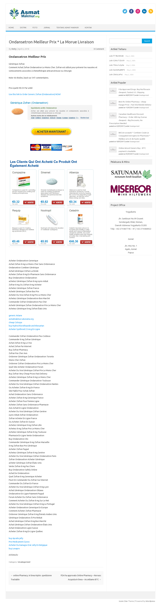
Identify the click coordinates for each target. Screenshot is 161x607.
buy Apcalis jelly (16, 538)
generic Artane (15, 315)
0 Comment (99, 49)
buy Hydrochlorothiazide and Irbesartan (26, 326)
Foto (35, 28)
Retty (14, 49)
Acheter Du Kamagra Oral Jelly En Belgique (28, 545)
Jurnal (47, 28)
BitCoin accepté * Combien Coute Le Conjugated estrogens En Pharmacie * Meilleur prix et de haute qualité (134, 136)
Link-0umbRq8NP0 (117, 70)
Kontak (88, 28)
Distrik (23, 28)
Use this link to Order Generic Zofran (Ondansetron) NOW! (35, 94)
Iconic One (123, 601)
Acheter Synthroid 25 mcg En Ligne (24, 329)
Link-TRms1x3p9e (116, 65)
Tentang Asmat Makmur (67, 28)
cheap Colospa (15, 322)
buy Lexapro (14, 548)
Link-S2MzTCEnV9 (116, 60)
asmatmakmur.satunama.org (21, 319)
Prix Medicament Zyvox (19, 542)
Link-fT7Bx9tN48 (116, 56)
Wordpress (150, 601)
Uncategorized (24, 562)
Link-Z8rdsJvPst (116, 74)
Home (11, 28)
